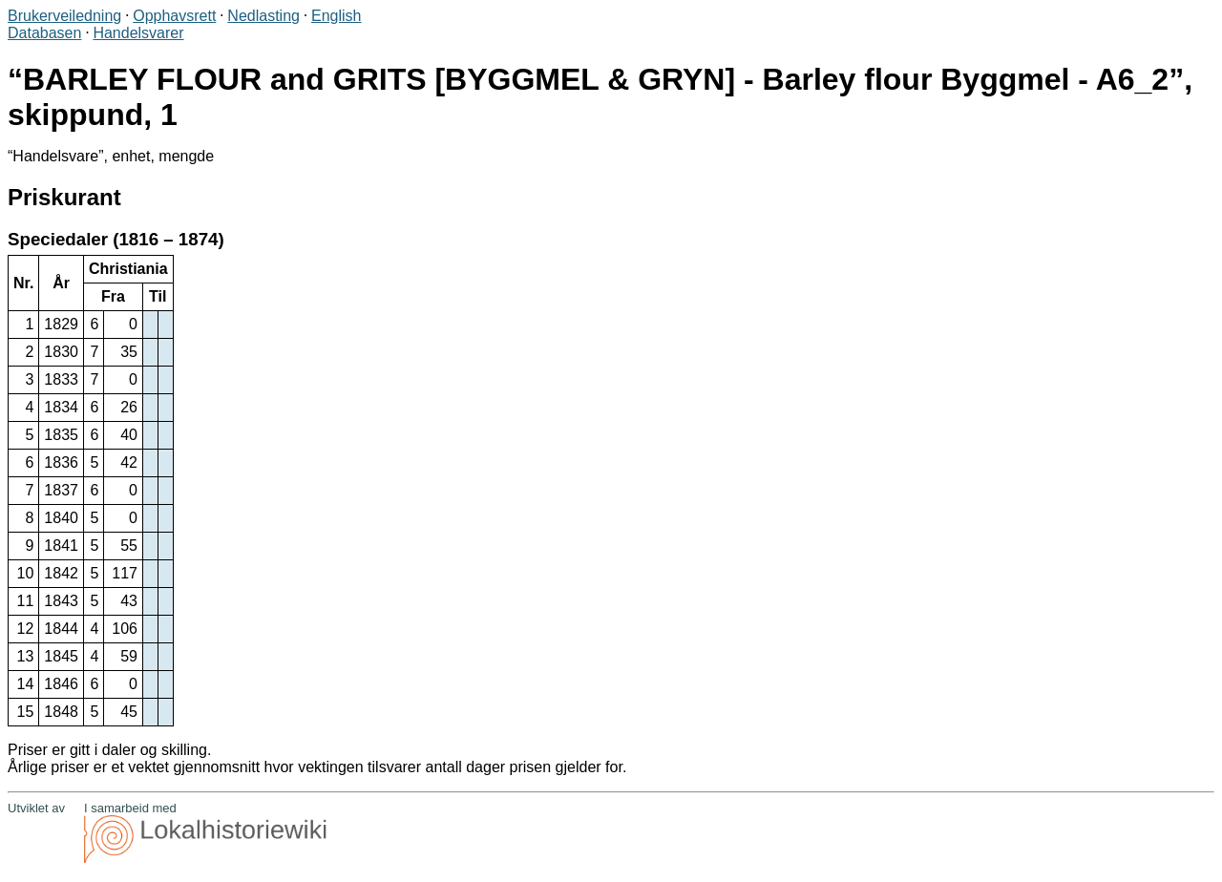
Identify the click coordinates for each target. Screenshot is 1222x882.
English (336, 16)
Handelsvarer (138, 33)
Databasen (44, 33)
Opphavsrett (174, 16)
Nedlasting (263, 16)
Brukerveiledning (64, 16)
